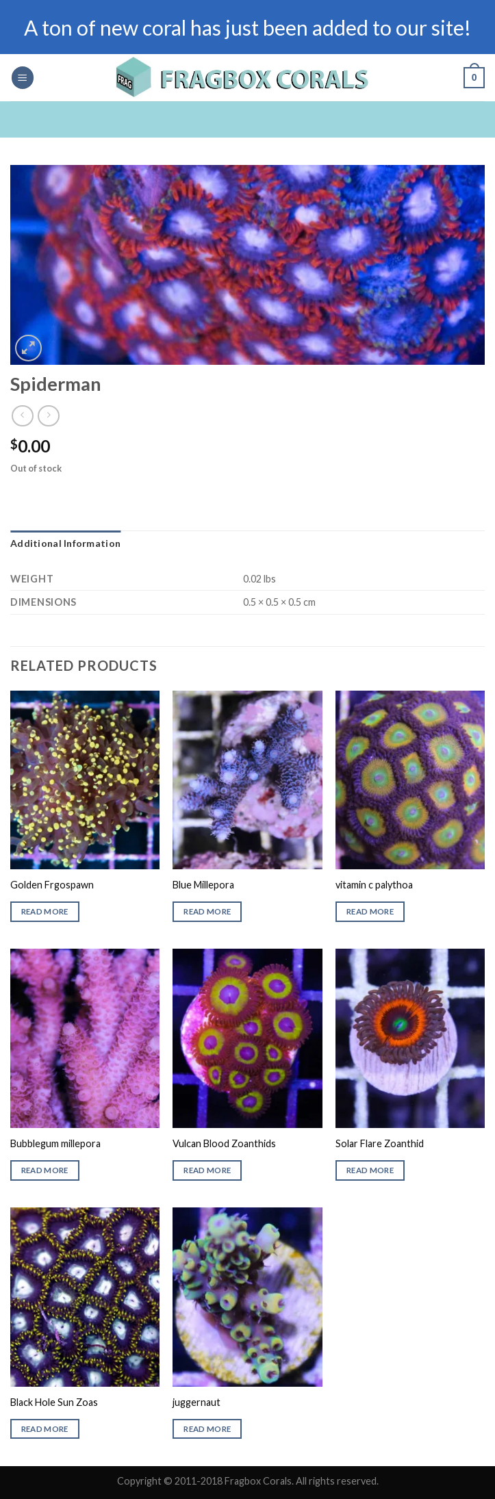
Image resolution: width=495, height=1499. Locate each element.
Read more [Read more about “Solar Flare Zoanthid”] (370, 1170)
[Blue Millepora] (247, 780)
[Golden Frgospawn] (85, 780)
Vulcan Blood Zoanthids (224, 1143)
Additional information (65, 543)
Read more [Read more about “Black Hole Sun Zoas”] (44, 1428)
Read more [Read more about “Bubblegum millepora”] (44, 1170)
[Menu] (23, 77)
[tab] (65, 543)
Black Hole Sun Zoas (54, 1402)
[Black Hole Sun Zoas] (85, 1296)
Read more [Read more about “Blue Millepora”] (207, 911)
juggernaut (196, 1402)
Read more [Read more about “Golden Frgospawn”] (44, 911)
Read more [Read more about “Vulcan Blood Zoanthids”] (207, 1170)
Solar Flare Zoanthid (379, 1143)
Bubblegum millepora (55, 1143)
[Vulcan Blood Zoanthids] (247, 1038)
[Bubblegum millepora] (85, 1038)
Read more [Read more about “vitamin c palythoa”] (370, 911)
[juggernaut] (247, 1296)
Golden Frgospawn (52, 885)
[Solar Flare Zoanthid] (410, 1038)
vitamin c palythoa (374, 885)
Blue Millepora (203, 885)
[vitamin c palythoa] (410, 780)
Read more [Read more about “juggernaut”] (207, 1428)
